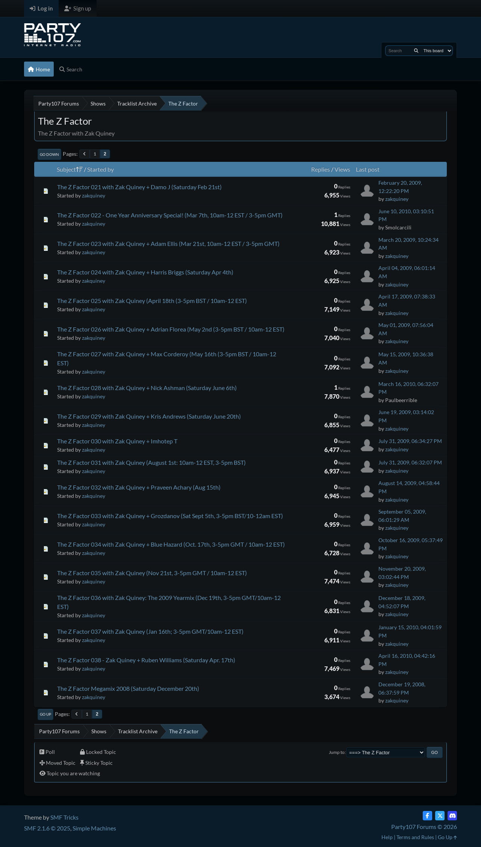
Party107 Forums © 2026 (424, 826)
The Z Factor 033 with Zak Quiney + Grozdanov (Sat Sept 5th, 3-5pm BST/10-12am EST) (170, 515)
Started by (100, 169)
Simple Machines (94, 828)
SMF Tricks (64, 817)
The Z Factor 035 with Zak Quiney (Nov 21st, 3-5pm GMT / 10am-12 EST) (152, 572)
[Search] (416, 50)
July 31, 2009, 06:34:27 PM (410, 441)
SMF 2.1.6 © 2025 (47, 828)
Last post (368, 169)
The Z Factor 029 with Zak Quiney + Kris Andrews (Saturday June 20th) (149, 416)
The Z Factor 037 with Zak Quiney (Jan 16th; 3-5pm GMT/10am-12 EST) (150, 631)
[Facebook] (427, 815)
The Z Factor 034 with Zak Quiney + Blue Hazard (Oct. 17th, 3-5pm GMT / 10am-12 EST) (171, 544)
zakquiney (93, 195)
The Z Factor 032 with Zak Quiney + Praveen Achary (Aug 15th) (139, 487)
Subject (70, 169)
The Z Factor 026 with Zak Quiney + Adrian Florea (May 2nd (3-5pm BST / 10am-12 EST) (170, 329)
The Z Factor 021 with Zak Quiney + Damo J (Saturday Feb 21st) (139, 186)
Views (342, 169)
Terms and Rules (415, 837)
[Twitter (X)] (440, 815)
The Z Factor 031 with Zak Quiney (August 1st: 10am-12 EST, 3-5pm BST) (151, 462)
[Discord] (452, 815)
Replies (320, 169)
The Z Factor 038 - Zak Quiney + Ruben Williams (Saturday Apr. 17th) (146, 659)
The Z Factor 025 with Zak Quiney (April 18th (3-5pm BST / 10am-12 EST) (152, 300)
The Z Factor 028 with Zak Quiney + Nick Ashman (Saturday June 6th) (147, 387)
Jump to (337, 752)
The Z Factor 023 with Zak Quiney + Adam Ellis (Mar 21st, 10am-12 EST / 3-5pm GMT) (168, 243)
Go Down (49, 154)
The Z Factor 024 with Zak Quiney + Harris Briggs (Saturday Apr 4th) (145, 272)
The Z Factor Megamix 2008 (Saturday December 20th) (128, 688)
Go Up (45, 714)
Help (387, 837)
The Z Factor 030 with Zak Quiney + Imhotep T (117, 441)
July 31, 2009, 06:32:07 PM (410, 462)
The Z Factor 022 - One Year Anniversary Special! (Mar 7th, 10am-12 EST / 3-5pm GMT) (170, 215)
